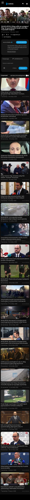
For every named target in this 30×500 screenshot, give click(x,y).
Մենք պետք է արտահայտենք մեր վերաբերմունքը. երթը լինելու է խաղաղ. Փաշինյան (12, 93)
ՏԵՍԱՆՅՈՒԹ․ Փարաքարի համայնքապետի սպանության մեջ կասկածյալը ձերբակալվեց (14, 342)
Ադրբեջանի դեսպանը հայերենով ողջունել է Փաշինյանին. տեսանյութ (14, 115)
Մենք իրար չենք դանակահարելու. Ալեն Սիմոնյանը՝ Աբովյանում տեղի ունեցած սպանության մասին (12, 197)
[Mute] (22, 22)
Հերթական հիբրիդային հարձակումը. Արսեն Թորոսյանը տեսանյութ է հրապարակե (14, 156)
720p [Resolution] (25, 22)
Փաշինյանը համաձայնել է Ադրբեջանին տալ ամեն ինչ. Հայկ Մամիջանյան (14, 446)
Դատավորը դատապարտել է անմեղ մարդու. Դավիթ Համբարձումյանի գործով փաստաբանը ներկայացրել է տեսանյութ (14, 239)
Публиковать (23, 68)
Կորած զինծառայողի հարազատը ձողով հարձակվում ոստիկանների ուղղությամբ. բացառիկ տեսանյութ (13, 301)
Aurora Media (7, 42)
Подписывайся (21, 42)
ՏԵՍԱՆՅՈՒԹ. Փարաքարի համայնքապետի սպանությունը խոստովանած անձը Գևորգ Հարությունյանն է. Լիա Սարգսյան (13, 322)
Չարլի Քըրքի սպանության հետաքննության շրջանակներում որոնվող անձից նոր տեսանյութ (14, 405)
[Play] (2, 22)
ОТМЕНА (14, 68)
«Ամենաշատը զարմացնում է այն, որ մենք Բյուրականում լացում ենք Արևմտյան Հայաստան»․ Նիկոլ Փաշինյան (13, 363)
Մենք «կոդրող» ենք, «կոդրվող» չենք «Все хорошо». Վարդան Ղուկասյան (13, 176)
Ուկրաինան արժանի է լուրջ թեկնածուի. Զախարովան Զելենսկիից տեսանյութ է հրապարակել (13, 488)
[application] (15, 15)
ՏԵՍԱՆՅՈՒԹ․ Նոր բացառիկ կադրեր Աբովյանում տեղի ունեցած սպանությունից (14, 218)
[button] (27, 4)
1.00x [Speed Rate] (17, 22)
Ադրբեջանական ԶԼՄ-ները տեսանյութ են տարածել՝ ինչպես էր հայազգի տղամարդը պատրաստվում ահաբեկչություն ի (13, 384)
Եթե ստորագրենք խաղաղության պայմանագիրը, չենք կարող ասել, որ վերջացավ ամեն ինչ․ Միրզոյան (12, 426)
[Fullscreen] (28, 22)
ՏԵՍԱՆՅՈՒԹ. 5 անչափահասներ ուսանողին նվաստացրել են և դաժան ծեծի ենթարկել (14, 136)
